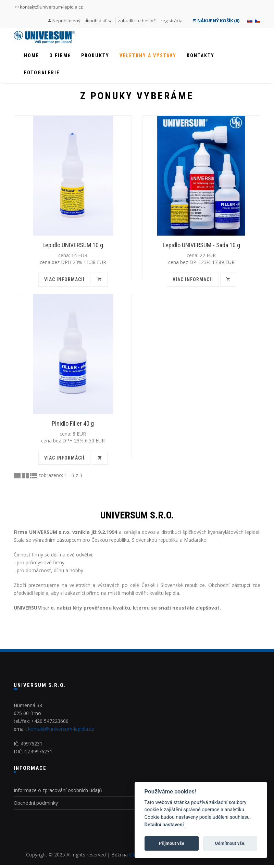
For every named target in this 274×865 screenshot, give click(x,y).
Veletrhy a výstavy (148, 55)
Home (31, 55)
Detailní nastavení (164, 825)
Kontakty (200, 55)
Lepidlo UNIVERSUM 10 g (72, 245)
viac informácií (64, 279)
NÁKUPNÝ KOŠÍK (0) (215, 20)
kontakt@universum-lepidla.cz (49, 7)
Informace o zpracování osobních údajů (58, 790)
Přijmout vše (171, 843)
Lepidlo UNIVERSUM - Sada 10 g (201, 245)
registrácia (172, 20)
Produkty (95, 55)
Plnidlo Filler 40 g (73, 423)
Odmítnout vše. (230, 843)
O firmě (60, 55)
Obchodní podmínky (36, 803)
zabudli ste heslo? (136, 20)
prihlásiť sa (101, 20)
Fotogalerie (42, 72)
